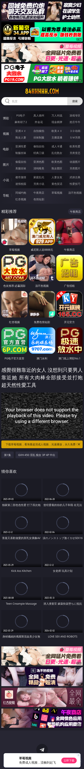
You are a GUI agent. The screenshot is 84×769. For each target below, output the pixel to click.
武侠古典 (75, 177)
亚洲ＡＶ (20, 131)
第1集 (7, 455)
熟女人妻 (20, 137)
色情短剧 (38, 199)
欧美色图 (57, 162)
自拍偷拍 (38, 131)
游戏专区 (75, 115)
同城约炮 (20, 192)
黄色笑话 (57, 184)
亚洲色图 (38, 162)
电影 (6, 149)
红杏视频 (20, 199)
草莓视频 (57, 192)
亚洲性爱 (20, 146)
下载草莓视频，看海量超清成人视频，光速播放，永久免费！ (43, 444)
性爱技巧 (75, 184)
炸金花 (39, 122)
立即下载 (69, 760)
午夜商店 (38, 192)
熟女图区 (57, 168)
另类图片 (75, 168)
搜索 (75, 101)
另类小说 (38, 184)
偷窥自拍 (20, 162)
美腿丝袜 (20, 168)
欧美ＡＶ (57, 131)
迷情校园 (20, 184)
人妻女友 (57, 177)
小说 (6, 180)
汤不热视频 (75, 192)
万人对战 (57, 115)
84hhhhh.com (42, 91)
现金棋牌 (57, 122)
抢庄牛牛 (75, 122)
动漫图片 (75, 162)
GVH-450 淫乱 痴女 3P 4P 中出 (36, 455)
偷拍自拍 (38, 146)
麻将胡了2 (21, 122)
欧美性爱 (75, 146)
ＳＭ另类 (75, 137)
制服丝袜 (20, 153)
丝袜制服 (38, 137)
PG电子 (20, 115)
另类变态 (75, 153)
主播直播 (57, 137)
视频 (6, 134)
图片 (6, 164)
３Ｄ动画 (75, 131)
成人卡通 (57, 146)
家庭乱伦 (38, 177)
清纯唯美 (38, 168)
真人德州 (38, 115)
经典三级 (38, 153)
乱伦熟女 (57, 153)
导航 (6, 195)
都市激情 (20, 177)
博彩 (6, 118)
